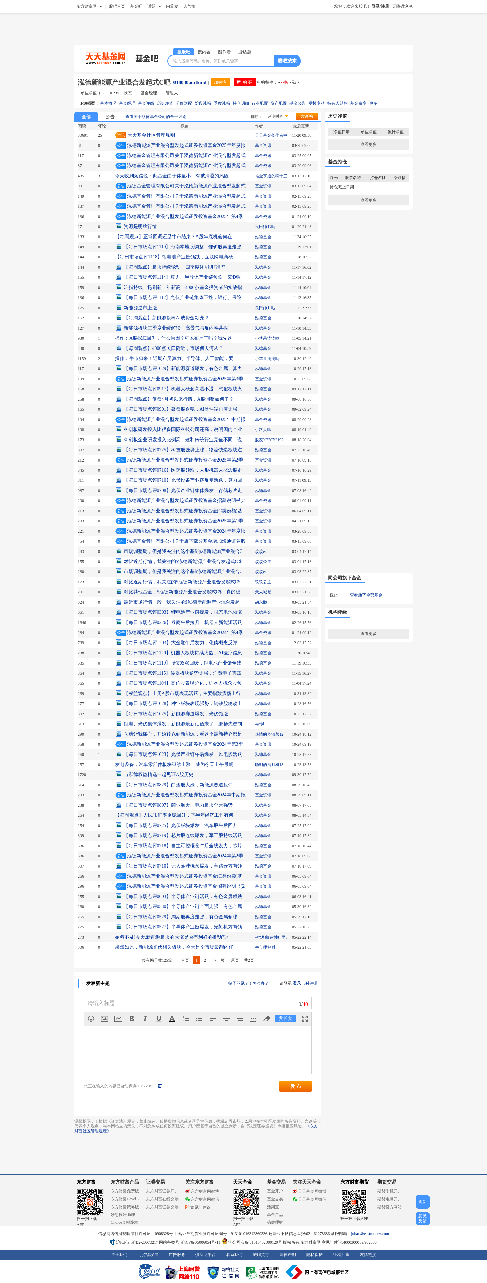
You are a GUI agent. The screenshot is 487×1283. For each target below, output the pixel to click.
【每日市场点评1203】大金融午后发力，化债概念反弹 (180, 642)
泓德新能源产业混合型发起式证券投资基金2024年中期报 (186, 794)
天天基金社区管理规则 (151, 135)
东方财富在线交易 (162, 1199)
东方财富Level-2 (125, 1199)
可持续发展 (148, 1254)
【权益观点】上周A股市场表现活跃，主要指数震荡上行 (182, 693)
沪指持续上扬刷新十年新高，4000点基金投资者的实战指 (183, 287)
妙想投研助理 (123, 1214)
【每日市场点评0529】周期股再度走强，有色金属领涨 (180, 916)
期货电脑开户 (389, 1199)
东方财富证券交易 (162, 1207)
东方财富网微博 (202, 1191)
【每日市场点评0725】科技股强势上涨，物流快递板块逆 (183, 449)
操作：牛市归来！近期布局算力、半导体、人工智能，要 (174, 358)
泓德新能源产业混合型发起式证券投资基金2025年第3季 (185, 378)
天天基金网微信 (309, 1199)
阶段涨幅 (203, 103)
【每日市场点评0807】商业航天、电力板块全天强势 (178, 805)
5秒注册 (311, 983)
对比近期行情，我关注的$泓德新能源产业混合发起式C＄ (183, 561)
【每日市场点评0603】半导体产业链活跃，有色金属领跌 (183, 896)
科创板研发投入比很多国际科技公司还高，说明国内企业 (183, 429)
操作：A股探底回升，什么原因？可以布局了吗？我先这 (173, 338)
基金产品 (275, 1214)
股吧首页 (117, 6)
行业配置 (260, 103)
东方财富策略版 (125, 1207)
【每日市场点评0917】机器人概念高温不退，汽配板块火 (183, 388)
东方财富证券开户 (162, 1191)
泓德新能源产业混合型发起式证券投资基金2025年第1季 (185, 520)
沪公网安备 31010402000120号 (252, 1242)
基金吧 (136, 6)
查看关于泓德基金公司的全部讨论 (155, 116)
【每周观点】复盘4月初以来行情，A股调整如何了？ (179, 399)
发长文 (285, 1018)
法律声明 (288, 1254)
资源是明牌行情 (140, 226)
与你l (259, 724)
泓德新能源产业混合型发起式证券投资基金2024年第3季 (185, 744)
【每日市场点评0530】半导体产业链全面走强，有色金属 (183, 906)
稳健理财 (275, 1222)
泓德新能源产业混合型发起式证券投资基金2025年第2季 (185, 460)
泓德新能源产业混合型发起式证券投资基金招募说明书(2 (186, 500)
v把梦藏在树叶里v (271, 937)
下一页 (218, 960)
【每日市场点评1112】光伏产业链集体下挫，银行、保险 (183, 297)
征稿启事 (341, 1254)
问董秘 (172, 6)
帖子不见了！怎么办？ (248, 983)
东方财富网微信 (202, 1199)
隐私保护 (314, 1254)
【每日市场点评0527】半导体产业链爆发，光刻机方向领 (183, 926)
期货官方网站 (389, 1207)
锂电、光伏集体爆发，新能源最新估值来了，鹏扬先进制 (183, 723)
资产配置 (279, 103)
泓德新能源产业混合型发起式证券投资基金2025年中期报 (186, 419)
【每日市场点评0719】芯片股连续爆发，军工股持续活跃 (183, 835)
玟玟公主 (263, 561)
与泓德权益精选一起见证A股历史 (158, 774)
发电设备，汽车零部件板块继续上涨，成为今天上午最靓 (174, 764)
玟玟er (260, 551)
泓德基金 (263, 236)
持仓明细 (241, 103)
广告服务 (177, 1254)
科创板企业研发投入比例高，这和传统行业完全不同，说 (183, 439)
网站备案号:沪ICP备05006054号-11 (190, 1242)
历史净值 (165, 103)
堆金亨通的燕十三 (271, 176)
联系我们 (234, 1254)
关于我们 (119, 1254)
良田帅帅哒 (265, 226)
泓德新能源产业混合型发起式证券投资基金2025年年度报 (186, 145)
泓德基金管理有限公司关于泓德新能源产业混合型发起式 (186, 155)
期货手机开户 (389, 1191)
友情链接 (368, 1254)
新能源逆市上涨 (140, 307)
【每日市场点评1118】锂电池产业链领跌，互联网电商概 (174, 257)
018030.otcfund (189, 82)
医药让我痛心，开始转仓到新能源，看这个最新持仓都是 (183, 734)
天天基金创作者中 (271, 135)
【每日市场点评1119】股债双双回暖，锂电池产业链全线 (183, 663)
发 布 (295, 1086)
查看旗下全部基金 (366, 595)
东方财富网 (86, 6)
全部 (86, 117)
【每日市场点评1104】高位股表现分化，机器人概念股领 (183, 683)
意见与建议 (198, 1207)
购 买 (247, 82)
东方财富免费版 (125, 1191)
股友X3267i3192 (269, 439)
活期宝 (273, 1207)
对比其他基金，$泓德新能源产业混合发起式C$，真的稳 (182, 591)
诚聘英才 (261, 1254)
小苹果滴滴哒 (267, 338)
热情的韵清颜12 (269, 734)
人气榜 (189, 6)
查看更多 (369, 144)
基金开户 (275, 1191)
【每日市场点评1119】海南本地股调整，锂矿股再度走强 (183, 246)
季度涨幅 (222, 103)
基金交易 (275, 1199)
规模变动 (316, 103)
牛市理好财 (265, 947)
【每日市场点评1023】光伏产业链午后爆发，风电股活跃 (183, 754)
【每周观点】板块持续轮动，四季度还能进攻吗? (174, 267)
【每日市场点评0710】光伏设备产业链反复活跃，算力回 (183, 480)
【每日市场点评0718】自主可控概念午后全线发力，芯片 (183, 845)
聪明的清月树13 (269, 764)
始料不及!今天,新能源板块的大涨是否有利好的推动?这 (172, 937)
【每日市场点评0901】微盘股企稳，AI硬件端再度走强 (181, 409)
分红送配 (184, 103)
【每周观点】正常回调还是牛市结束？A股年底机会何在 (173, 236)
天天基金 (242, 1182)
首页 (185, 960)
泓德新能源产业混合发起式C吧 (124, 82)
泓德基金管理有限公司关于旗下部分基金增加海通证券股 (186, 541)
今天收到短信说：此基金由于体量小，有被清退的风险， (174, 175)
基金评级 (146, 103)
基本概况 (108, 103)
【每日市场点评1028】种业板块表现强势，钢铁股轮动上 (183, 703)
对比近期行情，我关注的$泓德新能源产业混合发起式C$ (182, 581)
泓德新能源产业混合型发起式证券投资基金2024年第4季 (185, 632)
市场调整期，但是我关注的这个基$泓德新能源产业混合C (183, 551)
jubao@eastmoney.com (370, 1233)
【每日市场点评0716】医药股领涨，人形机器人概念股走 (183, 470)
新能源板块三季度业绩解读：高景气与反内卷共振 (176, 328)
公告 (110, 117)
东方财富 (86, 1182)
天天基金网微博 (309, 1191)
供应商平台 (205, 1254)
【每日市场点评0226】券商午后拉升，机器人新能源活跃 (183, 622)
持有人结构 (337, 103)
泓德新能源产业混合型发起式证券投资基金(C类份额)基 (184, 510)
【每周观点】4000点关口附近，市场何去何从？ (173, 348)
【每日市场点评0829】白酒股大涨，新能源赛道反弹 (178, 784)
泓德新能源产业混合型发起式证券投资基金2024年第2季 (185, 855)
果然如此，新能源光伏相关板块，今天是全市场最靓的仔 (174, 947)
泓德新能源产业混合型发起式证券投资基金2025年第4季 (185, 216)
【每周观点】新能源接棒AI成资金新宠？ (166, 317)
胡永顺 (261, 602)
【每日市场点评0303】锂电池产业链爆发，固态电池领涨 (183, 612)
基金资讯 (263, 145)
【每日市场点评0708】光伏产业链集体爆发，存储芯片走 (183, 490)
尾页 (235, 960)
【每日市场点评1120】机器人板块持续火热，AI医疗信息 (183, 652)
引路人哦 (263, 429)
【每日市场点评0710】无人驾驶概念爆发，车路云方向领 (183, 866)
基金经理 (127, 103)
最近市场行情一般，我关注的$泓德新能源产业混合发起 (182, 602)
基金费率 (358, 103)
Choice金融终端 (124, 1222)
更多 (376, 103)
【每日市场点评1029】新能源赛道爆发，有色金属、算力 (183, 368)
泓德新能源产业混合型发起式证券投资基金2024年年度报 (186, 531)
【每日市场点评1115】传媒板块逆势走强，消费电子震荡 (183, 673)
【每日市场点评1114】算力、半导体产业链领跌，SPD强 (182, 277)
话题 (151, 6)
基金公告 (297, 103)
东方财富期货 (354, 1182)
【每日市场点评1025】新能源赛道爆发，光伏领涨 (176, 713)
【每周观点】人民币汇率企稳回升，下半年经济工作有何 (174, 815)
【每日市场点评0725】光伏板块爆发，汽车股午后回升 (180, 825)
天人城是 (263, 592)
